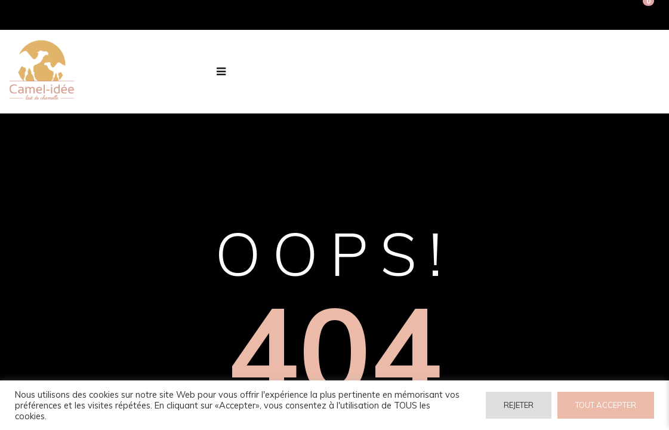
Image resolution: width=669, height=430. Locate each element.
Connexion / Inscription (501, 15)
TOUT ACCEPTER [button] (605, 405)
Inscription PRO (598, 15)
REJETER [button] (519, 405)
